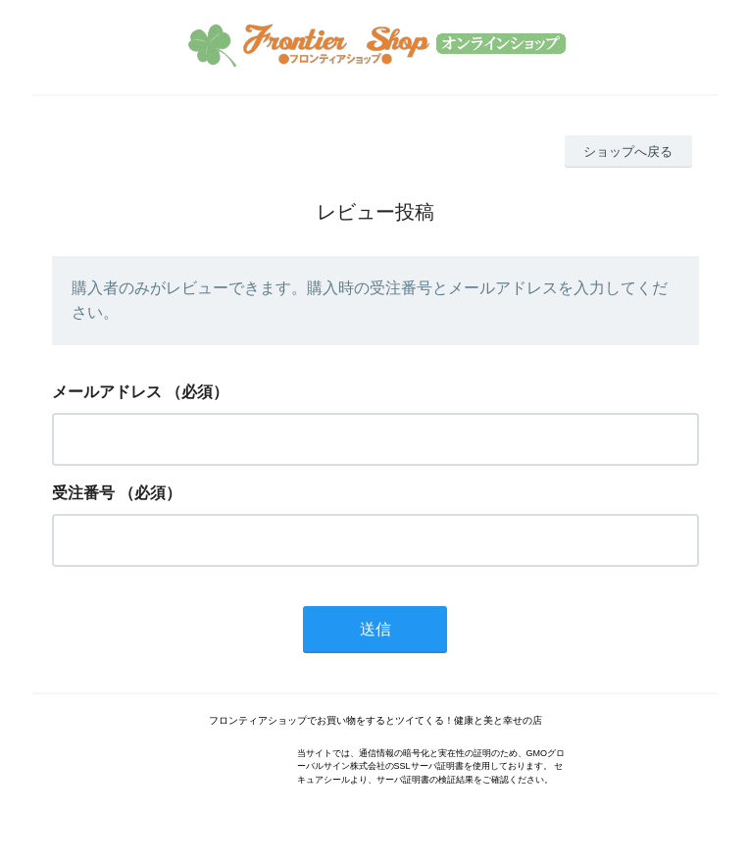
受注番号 (83, 492)
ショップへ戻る (628, 151)
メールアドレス (107, 391)
